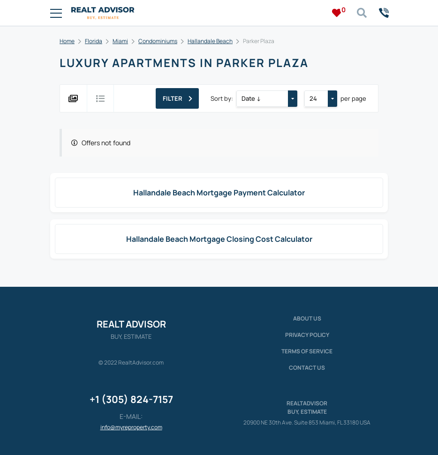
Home (67, 41)
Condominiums (157, 41)
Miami (120, 41)
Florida (93, 41)
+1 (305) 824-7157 (131, 399)
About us (307, 318)
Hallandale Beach (210, 41)
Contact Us (307, 368)
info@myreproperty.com (131, 427)
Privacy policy (307, 335)
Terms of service (306, 351)
